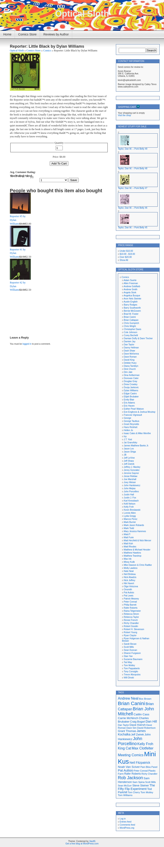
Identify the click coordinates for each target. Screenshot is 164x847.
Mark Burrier (130, 522)
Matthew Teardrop (132, 556)
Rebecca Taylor (131, 617)
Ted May (128, 662)
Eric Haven (129, 406)
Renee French (131, 620)
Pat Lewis (128, 595)
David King (129, 360)
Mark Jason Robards (134, 525)
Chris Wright (130, 326)
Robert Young (130, 632)
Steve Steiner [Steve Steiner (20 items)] (140, 785)
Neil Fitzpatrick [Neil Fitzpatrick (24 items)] (139, 762)
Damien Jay (129, 341)
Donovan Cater (131, 378)
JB (125, 455)
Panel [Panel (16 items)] (154, 767)
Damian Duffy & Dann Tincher (138, 338)
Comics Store (27, 34)
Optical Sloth (82, 13)
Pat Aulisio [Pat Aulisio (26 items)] (125, 770)
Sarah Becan (130, 644)
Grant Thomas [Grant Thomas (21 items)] (127, 731)
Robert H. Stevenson (134, 629)
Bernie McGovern (132, 311)
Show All (124, 260)
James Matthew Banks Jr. (136, 445)
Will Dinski (129, 677)
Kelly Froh (129, 507)
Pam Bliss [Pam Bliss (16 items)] (145, 767)
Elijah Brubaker (131, 396)
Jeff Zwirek (129, 464)
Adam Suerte (130, 280)
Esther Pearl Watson (134, 409)
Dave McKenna (131, 354)
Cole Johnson (130, 332)
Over (126, 257)
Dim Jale (128, 372)
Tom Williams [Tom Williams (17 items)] (125, 795)
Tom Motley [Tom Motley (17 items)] (147, 792)
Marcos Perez (130, 519)
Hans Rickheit (130, 427)
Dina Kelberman (132, 375)
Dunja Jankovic (131, 387)
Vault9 (92, 841)
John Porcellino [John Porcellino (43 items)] (130, 741)
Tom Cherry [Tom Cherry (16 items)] (134, 792)
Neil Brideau (130, 574)
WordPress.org (127, 828)
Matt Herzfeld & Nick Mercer (137, 540)
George (127, 418)
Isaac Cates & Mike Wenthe (137, 433)
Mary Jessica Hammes (135, 531)
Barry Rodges (130, 305)
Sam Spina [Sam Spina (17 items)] (139, 782)
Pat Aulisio (129, 592)
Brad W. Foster (131, 314)
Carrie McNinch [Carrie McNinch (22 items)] (128, 718)
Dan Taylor (129, 344)
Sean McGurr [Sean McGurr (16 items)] (125, 785)
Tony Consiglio (131, 671)
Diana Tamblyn (131, 366)
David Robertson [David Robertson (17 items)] (146, 727)
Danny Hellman (131, 347)
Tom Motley (129, 665)
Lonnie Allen (130, 513)
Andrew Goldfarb (132, 286)
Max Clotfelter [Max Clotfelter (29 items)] (143, 748)
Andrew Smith (130, 289)
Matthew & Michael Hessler (137, 549)
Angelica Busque (132, 295)
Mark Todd (129, 528)
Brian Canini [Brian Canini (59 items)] (131, 703)
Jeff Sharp (129, 461)
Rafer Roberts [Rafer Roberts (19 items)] (132, 773)
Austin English (131, 301)
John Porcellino (131, 491)
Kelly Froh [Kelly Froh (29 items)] (145, 744)
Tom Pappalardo (132, 668)
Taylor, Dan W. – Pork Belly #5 (132, 227)
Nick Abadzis (130, 577)
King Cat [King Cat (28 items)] (124, 748)
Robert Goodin (131, 626)
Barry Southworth (132, 308)
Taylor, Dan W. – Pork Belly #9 (132, 149)
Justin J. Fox (130, 497)
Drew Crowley (130, 384)
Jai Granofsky (130, 442)
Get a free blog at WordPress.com (82, 843)
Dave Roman (130, 357)
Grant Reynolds (131, 424)
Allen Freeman (131, 283)
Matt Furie (129, 537)
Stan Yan (128, 656)
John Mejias (129, 488)
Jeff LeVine (129, 458)
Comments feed (127, 825)
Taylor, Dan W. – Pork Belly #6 (132, 208)
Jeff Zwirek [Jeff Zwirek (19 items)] (137, 734)
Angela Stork (130, 292)
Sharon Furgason (132, 653)
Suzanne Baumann (133, 659)
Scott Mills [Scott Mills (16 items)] (150, 782)
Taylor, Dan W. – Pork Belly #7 (132, 188)
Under (126, 251)
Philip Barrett (130, 605)
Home (7, 34)
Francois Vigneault (133, 415)
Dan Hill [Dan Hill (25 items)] (151, 721)
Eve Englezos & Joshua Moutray (139, 412)
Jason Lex (129, 448)
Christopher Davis (132, 329)
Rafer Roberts (130, 608)
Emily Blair (129, 399)
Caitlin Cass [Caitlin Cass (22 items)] (141, 714)
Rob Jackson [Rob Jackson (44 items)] (130, 777)
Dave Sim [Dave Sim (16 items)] (131, 727)
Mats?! (127, 534)
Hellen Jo (128, 430)
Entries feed (125, 822)
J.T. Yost (128, 439)
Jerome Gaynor (131, 473)
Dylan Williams (131, 390)
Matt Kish (128, 543)
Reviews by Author (56, 34)
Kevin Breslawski (132, 510)
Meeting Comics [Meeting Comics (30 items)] (130, 755)
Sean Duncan (130, 650)
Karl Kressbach (131, 500)
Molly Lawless (130, 568)
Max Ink (127, 559)
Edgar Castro (130, 393)
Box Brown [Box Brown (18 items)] (145, 698)
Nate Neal (128, 571)
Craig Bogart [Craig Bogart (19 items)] (137, 721)
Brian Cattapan (131, 320)
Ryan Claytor (130, 635)
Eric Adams (129, 403)
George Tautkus (131, 421)
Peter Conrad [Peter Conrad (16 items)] (141, 770)
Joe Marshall (130, 479)
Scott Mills (129, 647)
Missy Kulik (129, 562)
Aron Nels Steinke (132, 298)
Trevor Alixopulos (132, 674)
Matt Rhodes (130, 546)
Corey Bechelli (131, 335)
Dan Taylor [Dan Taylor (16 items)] (123, 725)
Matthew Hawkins (132, 553)
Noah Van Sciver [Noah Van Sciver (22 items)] (129, 766)
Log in (123, 818)
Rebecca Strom (131, 614)
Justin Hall (129, 494)
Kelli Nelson (129, 504)
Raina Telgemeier (132, 611)
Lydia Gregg (130, 516)
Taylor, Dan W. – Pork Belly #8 (132, 168)
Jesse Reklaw (130, 476)
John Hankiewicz (132, 485)
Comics (47, 50)
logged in (27, 344)
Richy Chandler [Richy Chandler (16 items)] (149, 773)
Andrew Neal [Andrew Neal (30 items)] (128, 698)
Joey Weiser (130, 482)
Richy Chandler (131, 623)
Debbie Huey (130, 363)
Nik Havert (129, 583)
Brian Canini (130, 317)
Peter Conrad (130, 602)
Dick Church (130, 369)
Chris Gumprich (131, 323)
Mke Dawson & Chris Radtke (138, 565)
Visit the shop (124, 115)
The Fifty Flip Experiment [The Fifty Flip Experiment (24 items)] (136, 787)
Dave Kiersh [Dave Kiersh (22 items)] (138, 724)
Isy (125, 436)
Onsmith (128, 589)
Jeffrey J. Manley (132, 467)
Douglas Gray (130, 381)
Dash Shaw (129, 350)
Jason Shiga (130, 452)
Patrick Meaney (131, 598)
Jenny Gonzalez (132, 470)
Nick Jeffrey (129, 580)
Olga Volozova (131, 586)
